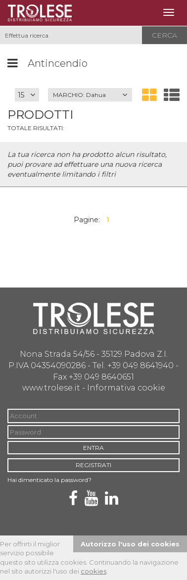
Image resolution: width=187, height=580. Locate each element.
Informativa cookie (126, 387)
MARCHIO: (79, 94)
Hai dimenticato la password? (49, 479)
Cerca (164, 35)
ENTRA (93, 447)
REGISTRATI (93, 465)
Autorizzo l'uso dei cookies (130, 544)
